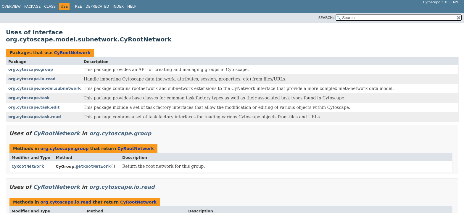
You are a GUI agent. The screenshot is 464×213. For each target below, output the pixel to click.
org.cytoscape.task (29, 98)
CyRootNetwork (72, 52)
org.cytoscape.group (30, 69)
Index (118, 6)
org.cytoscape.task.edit (33, 107)
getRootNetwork (93, 166)
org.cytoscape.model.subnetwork (44, 88)
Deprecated (97, 6)
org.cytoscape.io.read (32, 79)
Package (32, 6)
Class (50, 6)
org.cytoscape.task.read (34, 116)
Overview (11, 6)
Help (131, 6)
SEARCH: (326, 18)
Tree (77, 6)
